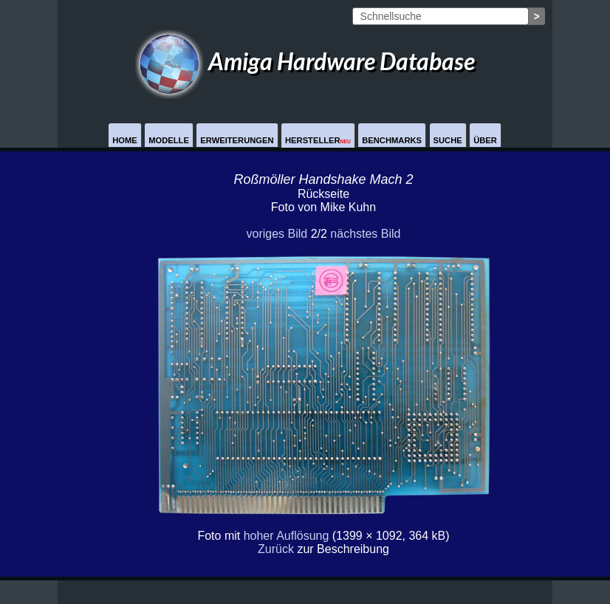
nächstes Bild (365, 233)
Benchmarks (392, 140)
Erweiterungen (236, 140)
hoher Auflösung (286, 535)
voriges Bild (276, 233)
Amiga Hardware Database (305, 61)
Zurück (276, 549)
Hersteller (318, 140)
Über (485, 140)
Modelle (168, 140)
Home (124, 140)
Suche (447, 140)
